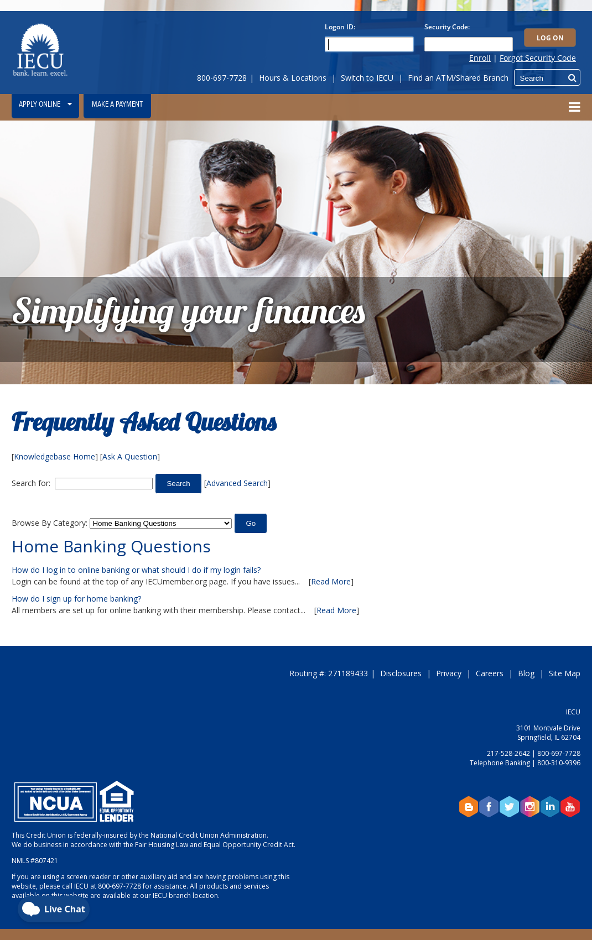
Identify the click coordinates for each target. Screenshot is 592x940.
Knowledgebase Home (54, 456)
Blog (526, 673)
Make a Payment (117, 104)
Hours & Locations (292, 77)
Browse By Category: (49, 523)
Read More (331, 581)
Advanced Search (237, 483)
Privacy (448, 673)
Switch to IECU (367, 77)
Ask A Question (129, 456)
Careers (489, 673)
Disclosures (401, 673)
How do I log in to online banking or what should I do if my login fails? (136, 570)
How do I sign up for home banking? (76, 598)
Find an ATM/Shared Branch (458, 77)
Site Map (564, 673)
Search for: (31, 483)
